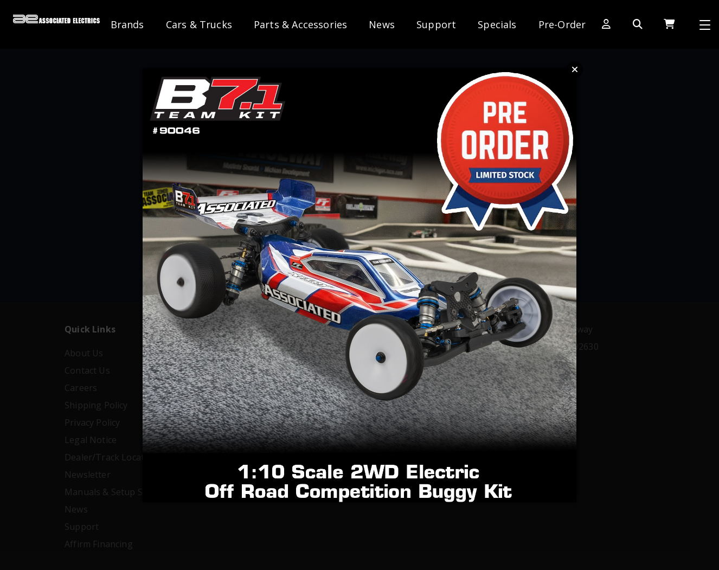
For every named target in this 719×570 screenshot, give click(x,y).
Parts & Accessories (300, 24)
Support (436, 24)
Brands (127, 24)
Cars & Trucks (199, 24)
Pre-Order (562, 24)
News (382, 24)
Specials (497, 24)
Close (575, 69)
